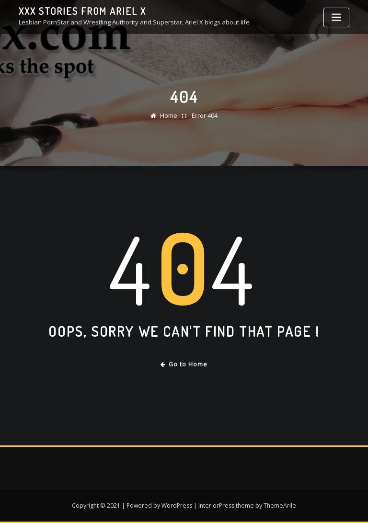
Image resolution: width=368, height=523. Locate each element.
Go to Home (184, 364)
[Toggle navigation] (336, 17)
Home (168, 115)
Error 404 (205, 115)
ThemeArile (280, 505)
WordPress (176, 505)
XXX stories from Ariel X (82, 11)
